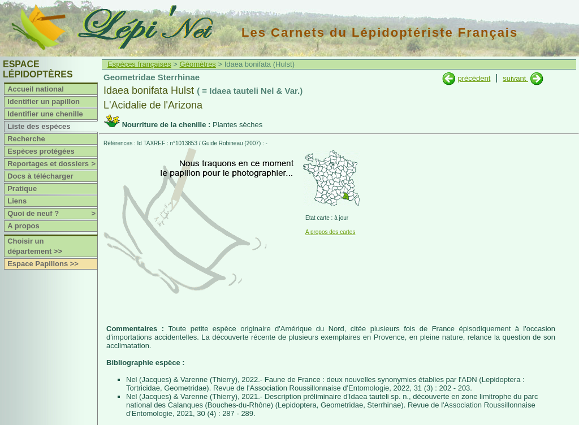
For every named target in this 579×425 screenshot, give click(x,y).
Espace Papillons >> (43, 263)
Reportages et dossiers (52, 164)
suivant (515, 78)
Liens (17, 201)
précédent (473, 78)
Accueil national (35, 89)
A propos (23, 226)
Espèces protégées (41, 151)
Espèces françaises (139, 64)
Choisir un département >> (34, 246)
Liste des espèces (38, 126)
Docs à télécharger (40, 176)
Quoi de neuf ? (52, 214)
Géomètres (198, 64)
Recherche (26, 139)
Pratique (22, 188)
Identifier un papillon (43, 101)
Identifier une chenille (45, 114)
